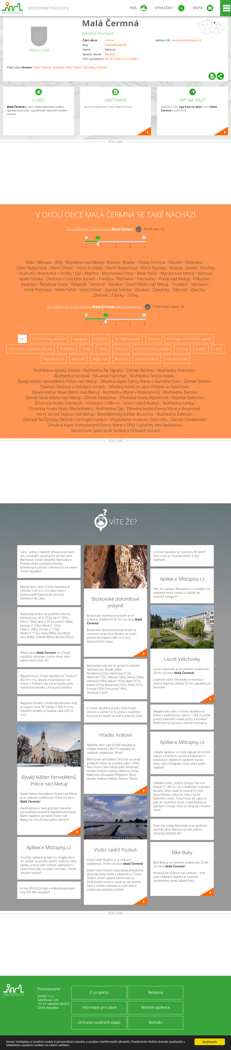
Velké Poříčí (65, 289)
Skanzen (154, 339)
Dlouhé (175, 262)
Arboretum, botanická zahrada (30, 349)
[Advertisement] (115, 174)
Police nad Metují (174, 278)
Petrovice (125, 278)
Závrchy (197, 289)
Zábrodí (180, 289)
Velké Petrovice (37, 289)
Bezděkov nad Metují (85, 262)
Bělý (58, 262)
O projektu (99, 992)
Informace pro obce (99, 1007)
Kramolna (47, 273)
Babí (30, 262)
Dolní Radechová (32, 268)
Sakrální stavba (177, 359)
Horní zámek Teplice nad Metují (65, 414)
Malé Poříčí (147, 273)
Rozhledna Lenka (178, 403)
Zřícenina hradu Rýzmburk (143, 397)
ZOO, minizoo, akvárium (49, 339)
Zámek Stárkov (197, 381)
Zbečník (102, 67)
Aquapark (80, 339)
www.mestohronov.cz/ (187, 40)
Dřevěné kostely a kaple (152, 349)
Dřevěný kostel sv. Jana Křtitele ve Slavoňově (148, 386)
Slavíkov (115, 284)
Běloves (44, 262)
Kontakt (156, 1022)
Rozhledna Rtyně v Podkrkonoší (131, 392)
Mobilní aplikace (155, 1007)
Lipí (78, 273)
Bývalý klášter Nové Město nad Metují (65, 392)
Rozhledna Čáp (110, 408)
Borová (113, 262)
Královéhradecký (115, 45)
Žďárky (117, 295)
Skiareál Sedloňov (187, 397)
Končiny (207, 268)
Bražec (129, 262)
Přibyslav (201, 278)
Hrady (86, 349)
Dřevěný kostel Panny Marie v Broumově (163, 408)
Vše (22, 339)
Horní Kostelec (90, 268)
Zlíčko (132, 295)
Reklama (155, 992)
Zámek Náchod (140, 370)
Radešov (28, 284)
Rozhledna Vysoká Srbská (57, 370)
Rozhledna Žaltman (174, 414)
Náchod (110, 54)
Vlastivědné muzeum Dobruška (138, 419)
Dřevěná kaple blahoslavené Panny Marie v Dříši (91, 425)
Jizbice (191, 268)
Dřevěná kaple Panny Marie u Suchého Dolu (140, 381)
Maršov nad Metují (177, 273)
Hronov (109, 40)
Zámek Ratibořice (100, 397)
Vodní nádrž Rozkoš (141, 403)
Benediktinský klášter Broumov (125, 414)
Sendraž (97, 284)
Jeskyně (201, 349)
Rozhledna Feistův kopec (152, 375)
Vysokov (142, 289)
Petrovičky (146, 278)
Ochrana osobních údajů (99, 1022)
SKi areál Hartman (109, 375)
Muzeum (121, 359)
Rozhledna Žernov (179, 392)
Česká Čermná (152, 262)
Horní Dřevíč (61, 268)
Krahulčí (27, 273)
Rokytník (58, 67)
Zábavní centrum (147, 359)
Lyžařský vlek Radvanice (159, 425)
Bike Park (78, 359)
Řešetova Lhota (53, 284)
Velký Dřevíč (73, 67)
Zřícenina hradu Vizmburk (58, 403)
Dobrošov (193, 262)
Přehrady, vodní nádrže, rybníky (189, 339)
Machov (92, 273)
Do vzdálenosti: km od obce (100, 229)
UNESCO (100, 339)
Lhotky (66, 273)
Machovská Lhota (118, 273)
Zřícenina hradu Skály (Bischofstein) (60, 408)
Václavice (199, 284)
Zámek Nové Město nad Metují (53, 397)
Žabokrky (89, 67)
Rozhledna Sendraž (72, 375)
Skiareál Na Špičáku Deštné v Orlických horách (65, 419)
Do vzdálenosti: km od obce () (94, 306)
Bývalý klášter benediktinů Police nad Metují (57, 381)
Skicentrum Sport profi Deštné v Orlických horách (115, 430)
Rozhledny (67, 349)
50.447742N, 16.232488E (121, 59)
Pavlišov (106, 278)
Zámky (102, 349)
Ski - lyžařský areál (127, 339)
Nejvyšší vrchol (53, 359)
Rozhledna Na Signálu (103, 370)
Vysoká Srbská (118, 289)
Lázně (218, 349)
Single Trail (99, 359)
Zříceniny (121, 349)
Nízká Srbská (31, 278)
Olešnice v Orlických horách (71, 278)
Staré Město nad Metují (147, 284)
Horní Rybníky (153, 268)
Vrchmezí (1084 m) (103, 403)
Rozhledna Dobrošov (176, 370)
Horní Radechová (121, 268)
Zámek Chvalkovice (188, 419)
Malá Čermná (110, 23)
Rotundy (182, 349)
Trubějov (180, 284)
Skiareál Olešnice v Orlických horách (72, 386)
